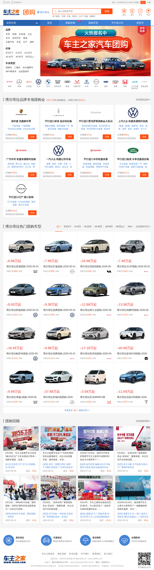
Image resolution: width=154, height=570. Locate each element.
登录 (143, 2)
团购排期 (74, 23)
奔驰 (14, 34)
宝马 (8, 38)
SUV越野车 (28, 67)
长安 (19, 42)
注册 (149, 2)
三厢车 (17, 67)
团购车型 (93, 23)
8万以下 (9, 53)
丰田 (8, 34)
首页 (6, 2)
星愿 (63, 16)
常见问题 (73, 554)
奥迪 (25, 38)
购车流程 (62, 554)
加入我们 (108, 554)
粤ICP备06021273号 (60, 562)
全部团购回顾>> (143, 421)
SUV (130, 226)
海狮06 (92, 16)
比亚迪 (22, 34)
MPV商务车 (11, 71)
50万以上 (30, 56)
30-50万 (19, 56)
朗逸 (86, 16)
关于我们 (85, 554)
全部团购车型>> (143, 226)
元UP (81, 16)
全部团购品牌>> (143, 99)
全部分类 (22, 23)
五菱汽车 (10, 42)
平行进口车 (117, 23)
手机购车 (16, 2)
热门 (59, 226)
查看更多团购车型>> (77, 410)
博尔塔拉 (44, 12)
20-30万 (9, 56)
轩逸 (69, 16)
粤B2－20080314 (102, 562)
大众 (30, 34)
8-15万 (19, 53)
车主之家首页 (48, 554)
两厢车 (9, 67)
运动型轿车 (24, 71)
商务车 (140, 23)
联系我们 (96, 554)
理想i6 (74, 16)
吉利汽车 (16, 38)
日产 (25, 42)
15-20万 (28, 53)
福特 (32, 42)
